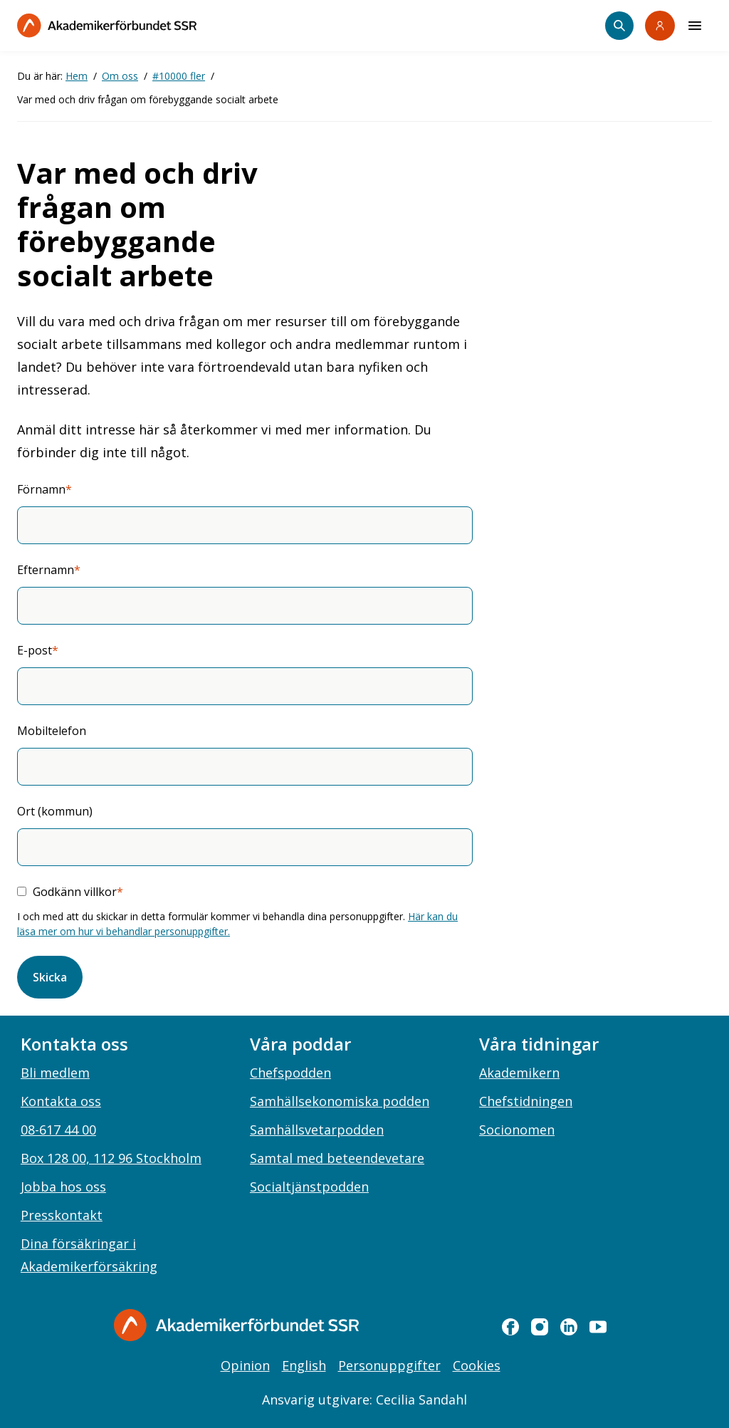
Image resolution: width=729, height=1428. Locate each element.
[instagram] (539, 1326)
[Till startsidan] (106, 25)
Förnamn (41, 489)
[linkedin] (568, 1326)
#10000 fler (178, 76)
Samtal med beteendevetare (337, 1158)
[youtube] (598, 1326)
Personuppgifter (389, 1365)
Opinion (245, 1365)
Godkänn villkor (75, 892)
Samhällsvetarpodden (317, 1129)
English (304, 1365)
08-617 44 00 (58, 1129)
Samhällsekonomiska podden (339, 1101)
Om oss (120, 76)
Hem (76, 76)
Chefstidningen (525, 1101)
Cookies (476, 1365)
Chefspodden (290, 1072)
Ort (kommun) (55, 811)
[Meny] (695, 26)
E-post (34, 650)
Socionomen (517, 1129)
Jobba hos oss (63, 1186)
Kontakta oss (61, 1101)
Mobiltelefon (51, 731)
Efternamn (45, 570)
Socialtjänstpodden (309, 1186)
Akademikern (519, 1072)
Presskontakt (62, 1215)
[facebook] (510, 1326)
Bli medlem (55, 1072)
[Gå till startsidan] (236, 1325)
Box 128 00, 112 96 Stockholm (111, 1158)
